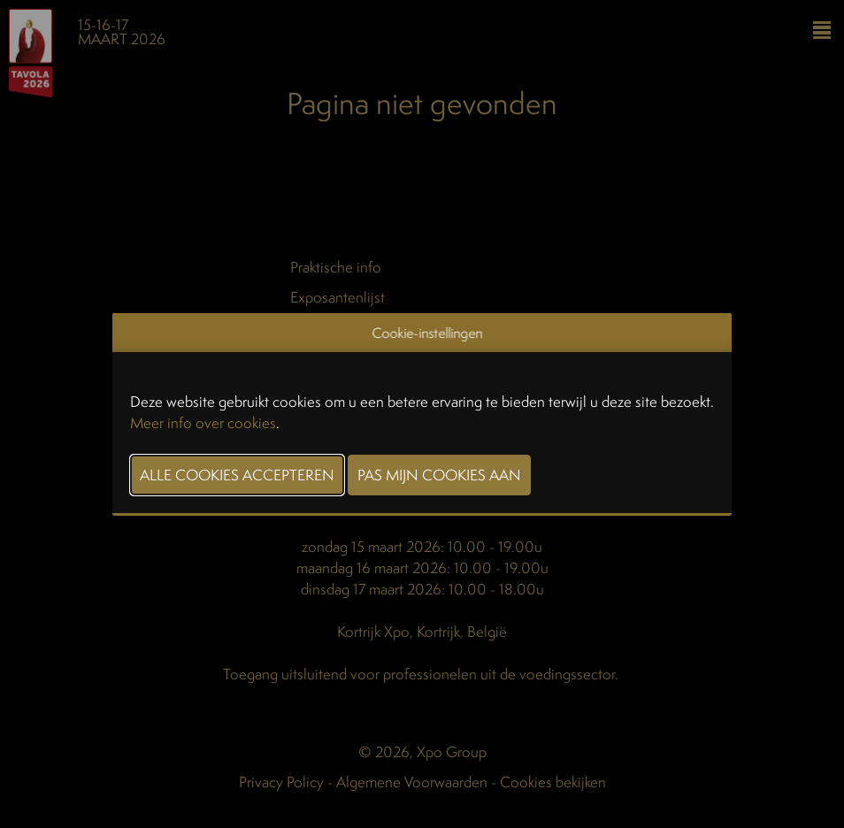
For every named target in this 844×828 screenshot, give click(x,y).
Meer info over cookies (203, 422)
